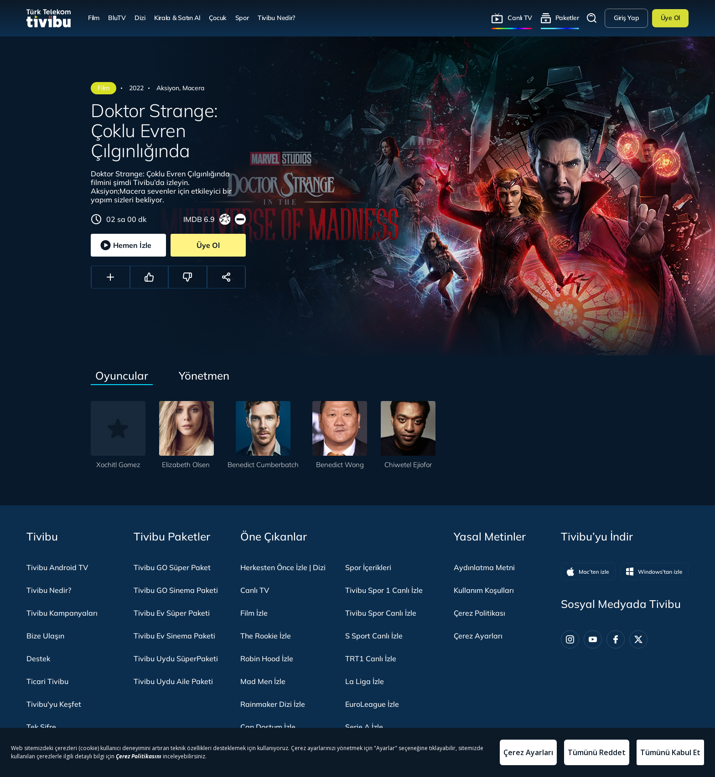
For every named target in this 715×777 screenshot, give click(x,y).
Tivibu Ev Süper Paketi (172, 612)
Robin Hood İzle (266, 658)
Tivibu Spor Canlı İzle (380, 612)
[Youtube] (593, 639)
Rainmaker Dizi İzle (272, 704)
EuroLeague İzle (372, 704)
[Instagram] (570, 639)
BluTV (117, 18)
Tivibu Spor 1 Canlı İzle (384, 590)
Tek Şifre (41, 726)
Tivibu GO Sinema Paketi (176, 590)
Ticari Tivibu (47, 681)
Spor (242, 18)
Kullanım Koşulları (484, 590)
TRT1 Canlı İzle (370, 658)
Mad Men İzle (262, 681)
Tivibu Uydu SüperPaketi (176, 658)
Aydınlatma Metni (484, 567)
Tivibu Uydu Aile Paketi (173, 681)
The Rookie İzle (265, 635)
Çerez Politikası (479, 612)
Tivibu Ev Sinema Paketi (174, 635)
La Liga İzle (364, 681)
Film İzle (254, 612)
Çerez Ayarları (478, 635)
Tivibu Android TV (57, 567)
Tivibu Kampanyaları (62, 612)
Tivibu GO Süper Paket (172, 567)
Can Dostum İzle (267, 726)
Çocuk (217, 18)
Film (93, 18)
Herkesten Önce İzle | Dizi (283, 567)
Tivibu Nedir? (276, 18)
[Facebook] (615, 639)
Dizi (140, 18)
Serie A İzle (364, 726)
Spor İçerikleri (368, 567)
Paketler (567, 18)
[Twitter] (638, 639)
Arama (591, 18)
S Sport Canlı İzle (374, 635)
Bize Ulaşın (45, 635)
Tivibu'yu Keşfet (53, 704)
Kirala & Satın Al (177, 18)
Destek (38, 658)
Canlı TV (520, 18)
